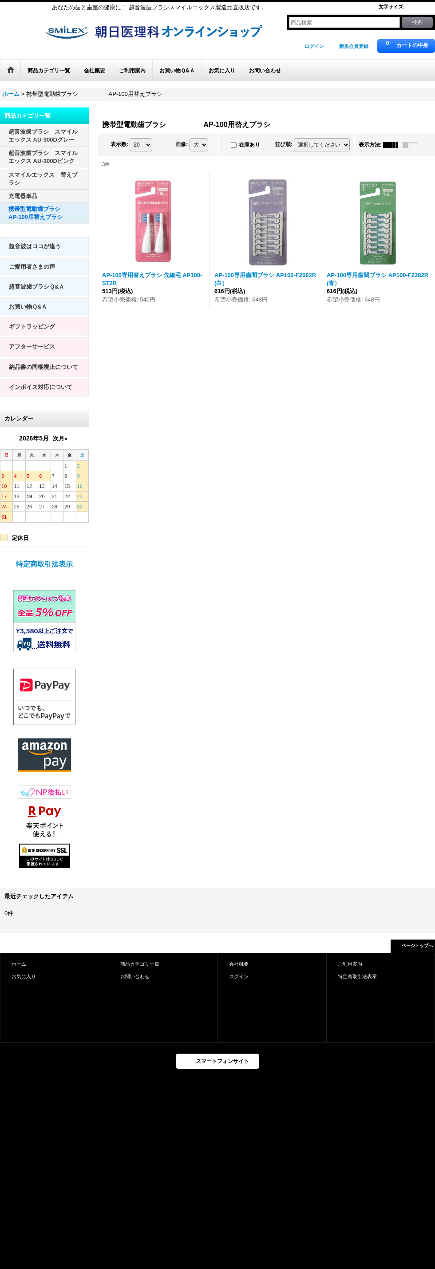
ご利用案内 (350, 964)
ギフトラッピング (32, 326)
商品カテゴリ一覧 (139, 964)
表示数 (119, 144)
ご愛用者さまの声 (32, 266)
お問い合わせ (135, 976)
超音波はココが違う (35, 246)
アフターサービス (32, 346)
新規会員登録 (353, 46)
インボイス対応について (40, 387)
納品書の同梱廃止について (43, 367)
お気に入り (24, 976)
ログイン (314, 46)
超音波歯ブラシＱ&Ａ (36, 286)
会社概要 (239, 964)
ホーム (19, 964)
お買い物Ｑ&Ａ (28, 306)
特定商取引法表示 (44, 564)
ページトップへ (417, 945)
